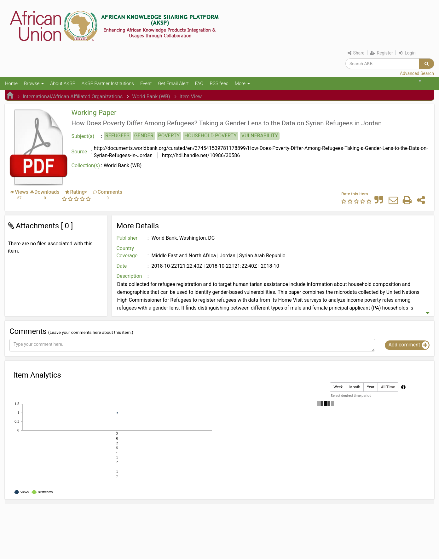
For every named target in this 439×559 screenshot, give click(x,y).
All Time (388, 387)
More (242, 83)
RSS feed (219, 83)
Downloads (46, 192)
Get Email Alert (173, 83)
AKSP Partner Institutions (108, 83)
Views (21, 192)
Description (129, 276)
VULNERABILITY (259, 136)
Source (79, 152)
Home (11, 83)
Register (381, 52)
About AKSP (62, 83)
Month (354, 387)
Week (338, 387)
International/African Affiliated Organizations (73, 97)
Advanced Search (417, 73)
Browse (34, 83)
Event (146, 83)
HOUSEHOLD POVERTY (210, 136)
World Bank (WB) (151, 97)
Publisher (126, 238)
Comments (109, 192)
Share (356, 52)
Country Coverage (126, 252)
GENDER (143, 136)
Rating (77, 192)
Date (121, 266)
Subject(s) (83, 136)
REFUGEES (117, 136)
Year (370, 387)
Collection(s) (86, 165)
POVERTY (169, 136)
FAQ (199, 83)
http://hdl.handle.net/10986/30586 (200, 155)
